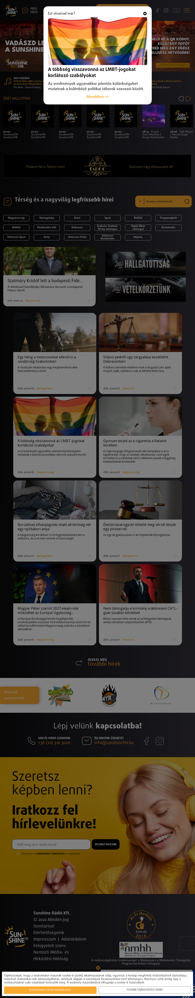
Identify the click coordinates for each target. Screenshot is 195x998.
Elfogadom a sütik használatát (50, 989)
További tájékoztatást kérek (144, 989)
